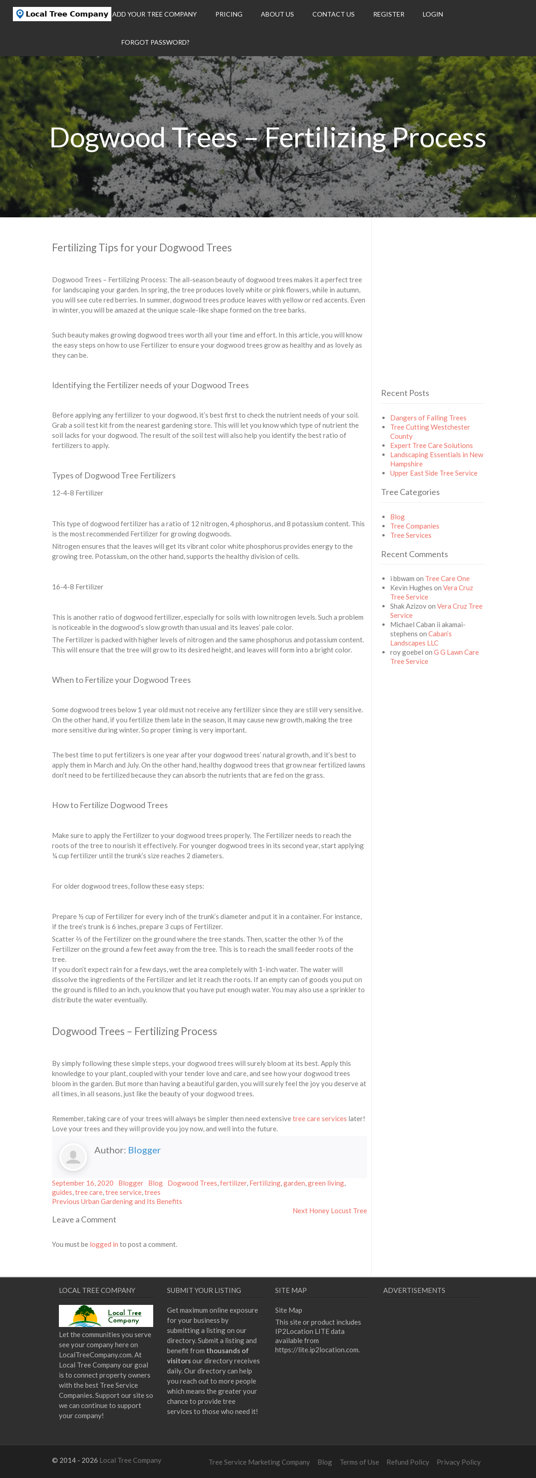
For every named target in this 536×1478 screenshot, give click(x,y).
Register (388, 14)
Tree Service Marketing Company (259, 1462)
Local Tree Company (130, 1460)
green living (326, 1183)
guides (62, 1192)
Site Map (288, 1310)
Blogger (144, 1149)
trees (152, 1192)
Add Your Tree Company (154, 14)
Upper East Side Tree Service (434, 473)
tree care (89, 1192)
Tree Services (411, 535)
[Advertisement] (458, 318)
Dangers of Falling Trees (428, 417)
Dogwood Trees (192, 1183)
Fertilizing (265, 1183)
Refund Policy (407, 1462)
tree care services (320, 1118)
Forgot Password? (155, 42)
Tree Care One (447, 578)
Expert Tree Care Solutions (431, 445)
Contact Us (333, 14)
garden (294, 1183)
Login (433, 14)
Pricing (228, 14)
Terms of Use (359, 1462)
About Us (277, 14)
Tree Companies (414, 526)
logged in (104, 1244)
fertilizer (233, 1183)
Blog (155, 1183)
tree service (123, 1192)
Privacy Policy (459, 1462)
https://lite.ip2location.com (316, 1349)
